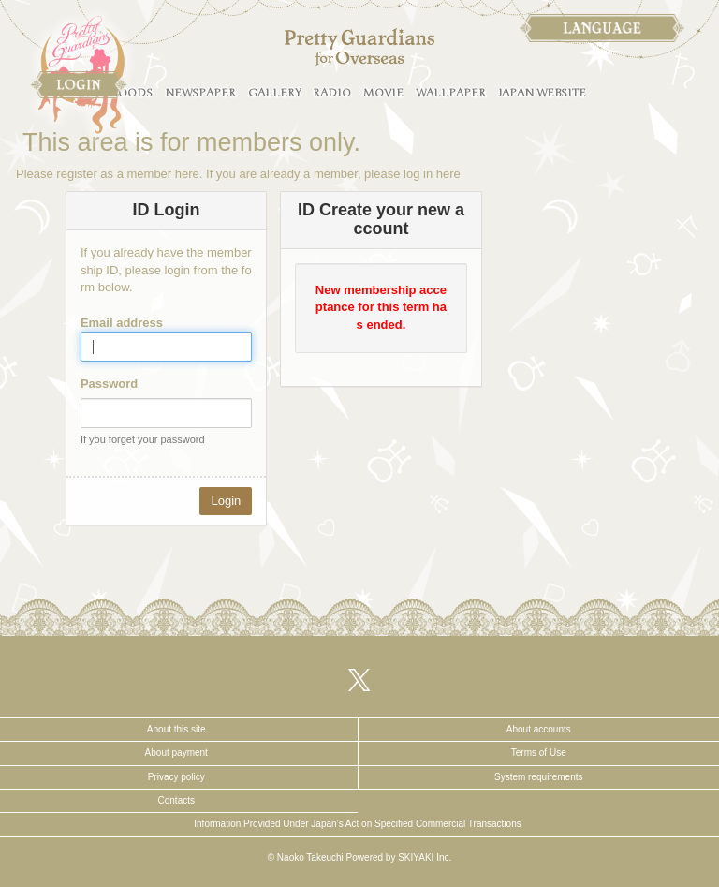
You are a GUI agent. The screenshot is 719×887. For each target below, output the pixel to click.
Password (109, 384)
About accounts (538, 729)
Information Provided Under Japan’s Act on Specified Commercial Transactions (357, 824)
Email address (122, 323)
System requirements (538, 777)
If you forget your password (143, 439)
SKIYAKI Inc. (424, 857)
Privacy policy (176, 777)
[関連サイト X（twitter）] (359, 679)
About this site (176, 729)
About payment (176, 752)
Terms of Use (538, 752)
